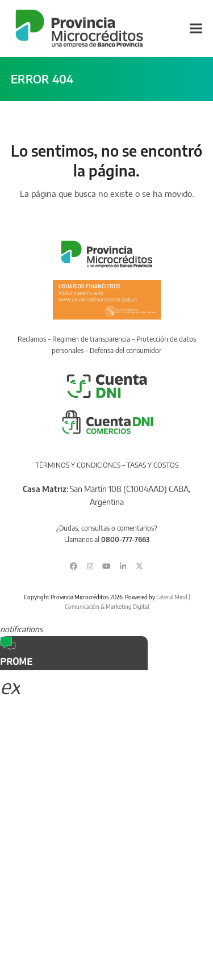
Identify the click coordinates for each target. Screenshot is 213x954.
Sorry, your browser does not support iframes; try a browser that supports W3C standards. (85, 745)
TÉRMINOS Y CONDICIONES (77, 465)
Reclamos (32, 339)
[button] (196, 28)
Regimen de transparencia (91, 339)
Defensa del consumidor (125, 350)
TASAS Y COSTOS (152, 465)
